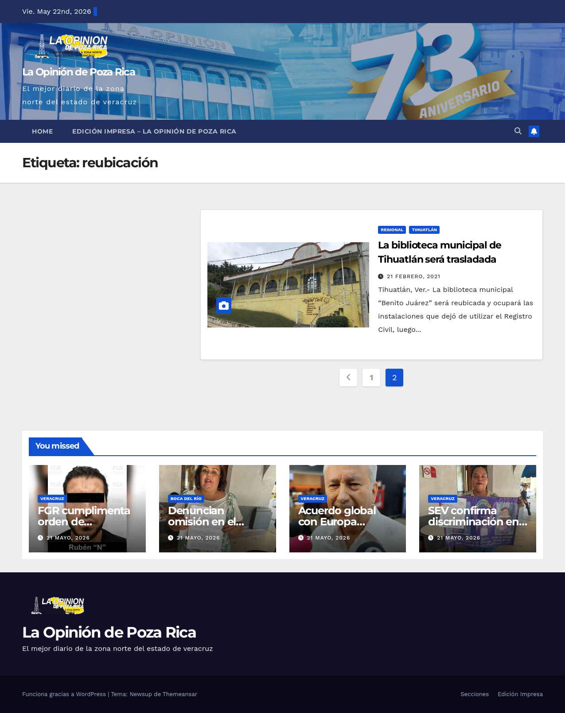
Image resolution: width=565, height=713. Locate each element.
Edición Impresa (520, 694)
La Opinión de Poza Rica (78, 72)
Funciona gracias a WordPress (65, 694)
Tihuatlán (424, 229)
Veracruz (52, 498)
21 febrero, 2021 (413, 276)
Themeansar (180, 694)
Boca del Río (186, 498)
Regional (392, 229)
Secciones (474, 694)
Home (42, 131)
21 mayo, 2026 (68, 538)
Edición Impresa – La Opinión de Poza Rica (154, 131)
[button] (518, 131)
